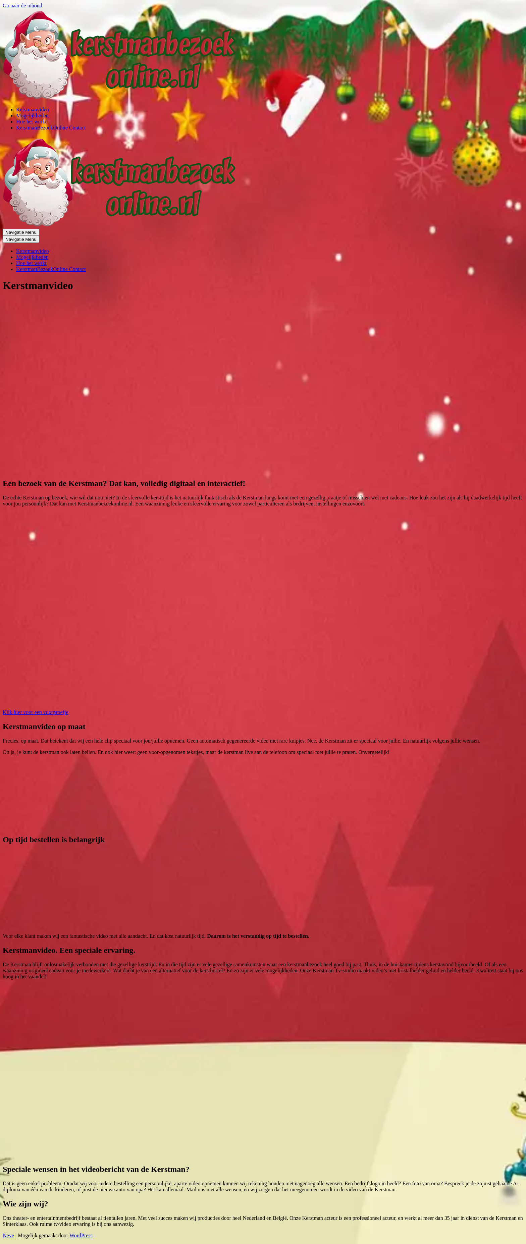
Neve (8, 1235)
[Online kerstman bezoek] (121, 98)
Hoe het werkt (31, 121)
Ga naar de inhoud (22, 5)
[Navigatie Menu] (21, 232)
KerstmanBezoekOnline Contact (51, 127)
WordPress (81, 1235)
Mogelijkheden (32, 115)
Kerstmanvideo (32, 109)
